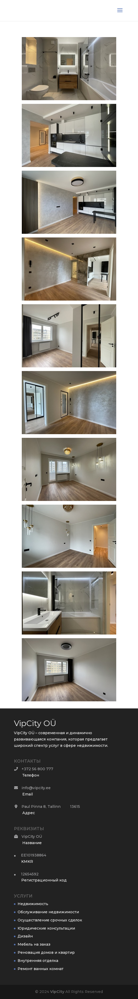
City (57, 991)
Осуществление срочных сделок (50, 920)
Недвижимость (33, 903)
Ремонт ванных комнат (40, 968)
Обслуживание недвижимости (48, 912)
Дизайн (25, 936)
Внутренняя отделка (38, 960)
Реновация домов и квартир (46, 952)
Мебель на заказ (34, 944)
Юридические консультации (46, 928)
